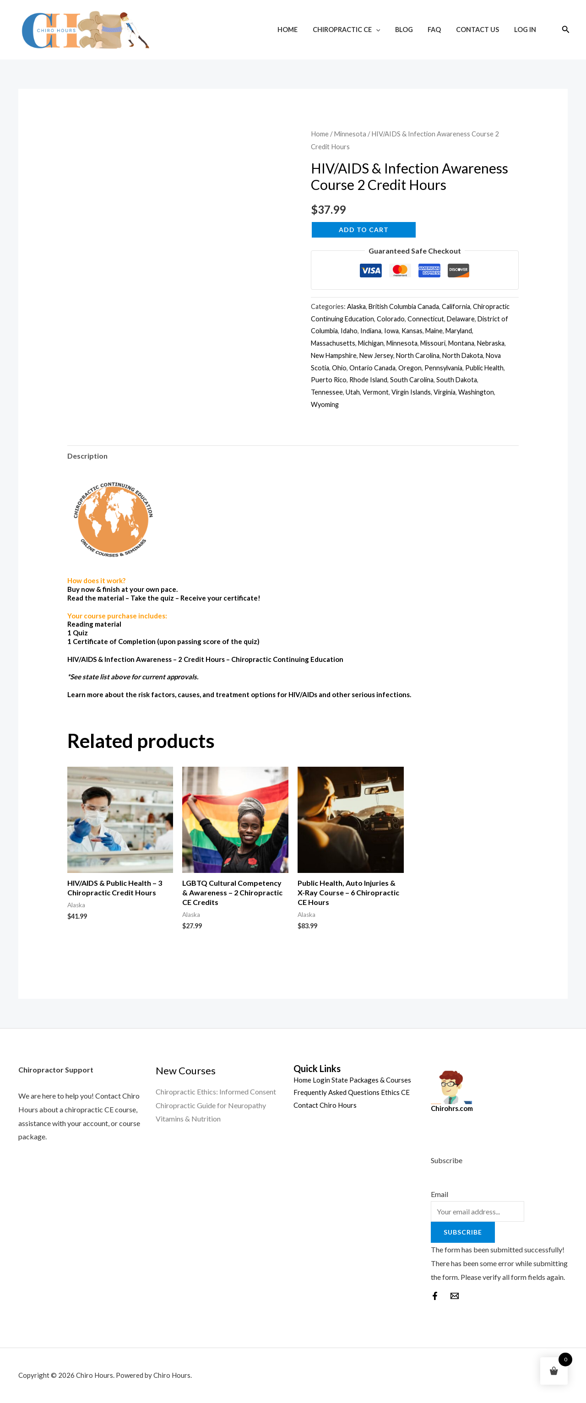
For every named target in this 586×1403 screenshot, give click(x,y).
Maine (434, 331)
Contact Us (480, 29)
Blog (410, 29)
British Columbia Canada (404, 306)
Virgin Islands (411, 392)
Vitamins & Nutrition (188, 1118)
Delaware (461, 319)
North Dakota (462, 355)
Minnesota (350, 134)
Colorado (391, 319)
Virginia (445, 392)
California (456, 306)
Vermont (376, 392)
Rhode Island (368, 380)
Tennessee (327, 392)
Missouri (432, 343)
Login (321, 1080)
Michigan (371, 343)
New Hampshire (334, 355)
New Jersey (376, 355)
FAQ (438, 29)
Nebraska (491, 343)
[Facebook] (435, 1296)
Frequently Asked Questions (336, 1092)
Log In (526, 29)
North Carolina (418, 355)
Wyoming (325, 404)
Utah (353, 392)
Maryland (458, 331)
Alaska (356, 306)
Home (297, 29)
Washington (476, 392)
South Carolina (412, 380)
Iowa (391, 331)
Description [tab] (87, 455)
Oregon (410, 368)
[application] (384, 29)
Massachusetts (333, 343)
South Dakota (456, 380)
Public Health (484, 368)
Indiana (370, 331)
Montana (461, 343)
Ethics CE (395, 1092)
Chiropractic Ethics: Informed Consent (216, 1091)
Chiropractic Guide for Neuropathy (211, 1105)
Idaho (349, 331)
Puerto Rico (329, 380)
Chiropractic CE (354, 29)
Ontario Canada (372, 368)
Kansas (412, 331)
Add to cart (364, 229)
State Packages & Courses (371, 1080)
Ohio (339, 368)
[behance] (454, 1296)
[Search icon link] (566, 29)
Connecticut (425, 319)
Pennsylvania (443, 368)
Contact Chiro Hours (325, 1105)
